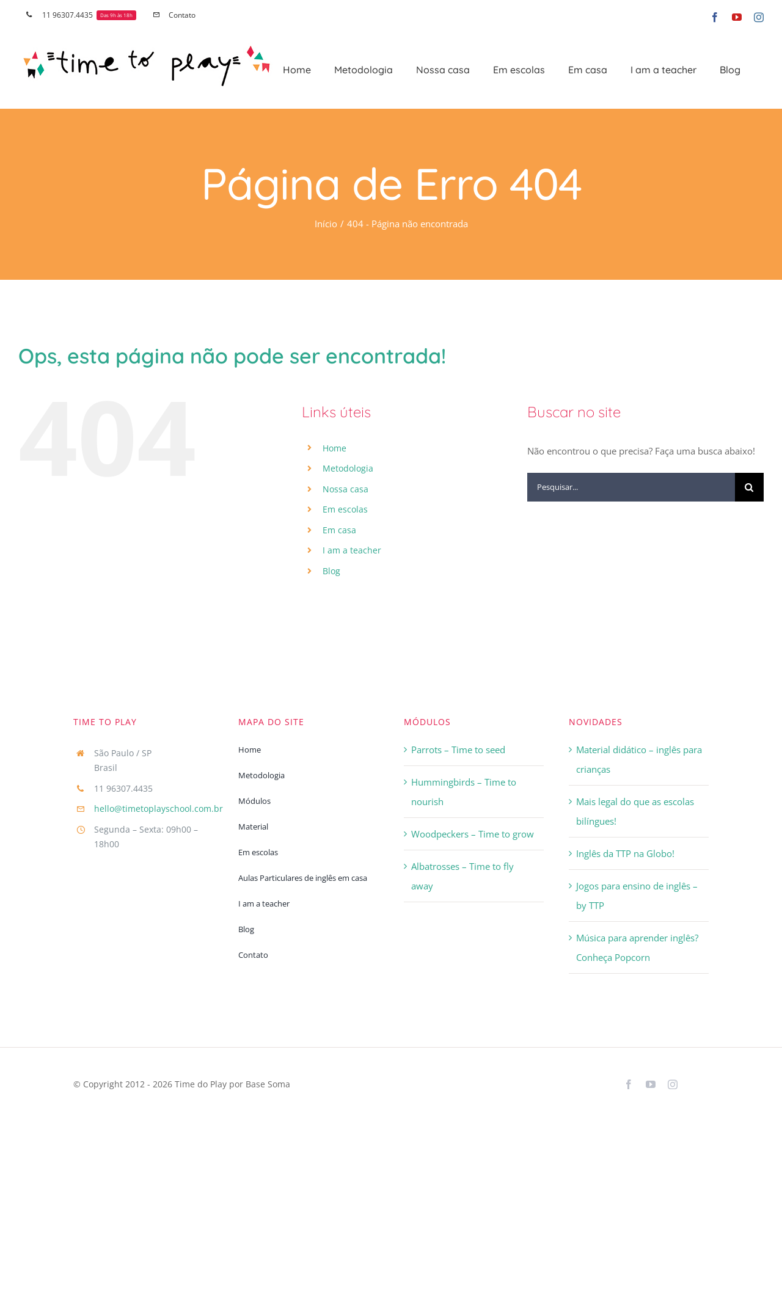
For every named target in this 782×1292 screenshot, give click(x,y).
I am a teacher (352, 550)
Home (334, 448)
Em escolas (345, 509)
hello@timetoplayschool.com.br (158, 808)
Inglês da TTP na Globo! (625, 853)
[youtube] (651, 1084)
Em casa (339, 530)
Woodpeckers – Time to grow (472, 834)
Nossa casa (345, 489)
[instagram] (673, 1084)
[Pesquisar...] (631, 487)
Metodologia (348, 468)
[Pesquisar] (749, 487)
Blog (331, 571)
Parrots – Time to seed (458, 749)
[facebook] (629, 1084)
